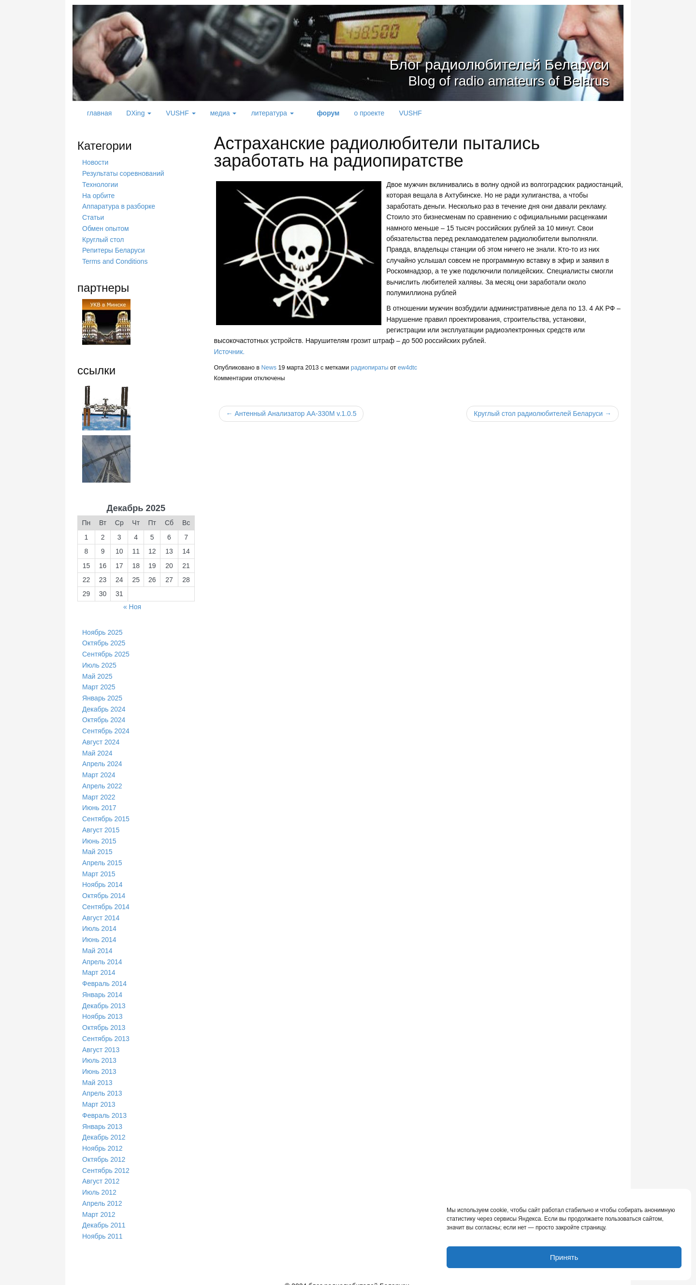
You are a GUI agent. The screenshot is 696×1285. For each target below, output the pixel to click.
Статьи (93, 216)
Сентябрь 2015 (106, 814)
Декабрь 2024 (104, 706)
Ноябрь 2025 (102, 630)
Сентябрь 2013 (106, 1030)
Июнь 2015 (99, 836)
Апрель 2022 (102, 781)
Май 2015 (97, 847)
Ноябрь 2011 (102, 1225)
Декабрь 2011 (104, 1214)
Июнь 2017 (99, 803)
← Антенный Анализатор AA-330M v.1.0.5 (291, 413)
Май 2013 (97, 1074)
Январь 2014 (102, 987)
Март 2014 (99, 966)
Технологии (100, 184)
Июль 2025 (99, 663)
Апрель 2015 (102, 857)
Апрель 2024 (102, 760)
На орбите (98, 195)
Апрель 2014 (102, 955)
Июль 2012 (99, 1182)
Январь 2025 (102, 695)
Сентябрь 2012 (106, 1160)
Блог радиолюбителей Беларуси (456, 62)
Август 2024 (100, 738)
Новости (95, 162)
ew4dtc (407, 367)
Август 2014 (100, 911)
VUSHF (180, 113)
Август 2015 (100, 825)
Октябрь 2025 (103, 641)
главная (99, 113)
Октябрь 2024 (103, 717)
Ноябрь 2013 (102, 1009)
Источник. (229, 352)
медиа (223, 113)
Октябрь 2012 (103, 1150)
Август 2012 (100, 1171)
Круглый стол (103, 238)
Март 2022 (99, 793)
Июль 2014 (99, 922)
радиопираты (370, 367)
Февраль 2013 (104, 1106)
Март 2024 (99, 771)
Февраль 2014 (104, 976)
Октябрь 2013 (103, 1020)
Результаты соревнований (123, 173)
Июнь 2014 (99, 933)
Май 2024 (97, 749)
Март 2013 (99, 1095)
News (268, 367)
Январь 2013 (102, 1117)
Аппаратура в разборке (118, 206)
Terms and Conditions (114, 260)
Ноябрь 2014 (102, 879)
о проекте (369, 113)
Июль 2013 (99, 1052)
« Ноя (132, 605)
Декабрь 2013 (104, 998)
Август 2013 (100, 1041)
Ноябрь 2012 (102, 1138)
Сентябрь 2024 (106, 727)
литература (272, 113)
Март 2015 (99, 868)
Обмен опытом (105, 227)
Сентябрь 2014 (106, 901)
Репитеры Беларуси (113, 249)
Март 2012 (99, 1204)
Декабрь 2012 (104, 1128)
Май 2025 (97, 673)
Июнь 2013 (99, 1063)
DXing (138, 113)
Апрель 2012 (102, 1193)
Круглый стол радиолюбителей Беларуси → (542, 413)
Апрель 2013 (102, 1084)
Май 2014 (97, 944)
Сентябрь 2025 (106, 652)
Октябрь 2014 (103, 890)
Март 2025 (99, 684)
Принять (564, 1257)
